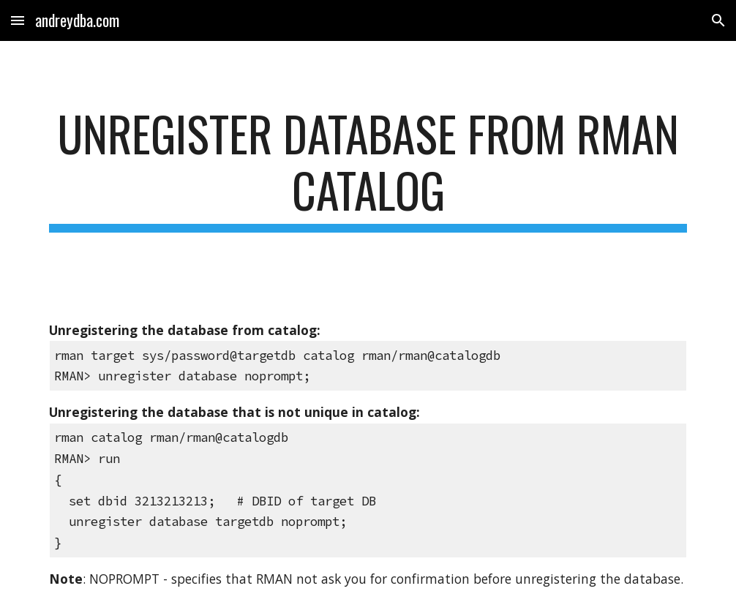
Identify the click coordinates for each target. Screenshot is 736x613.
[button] (17, 20)
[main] (367, 168)
